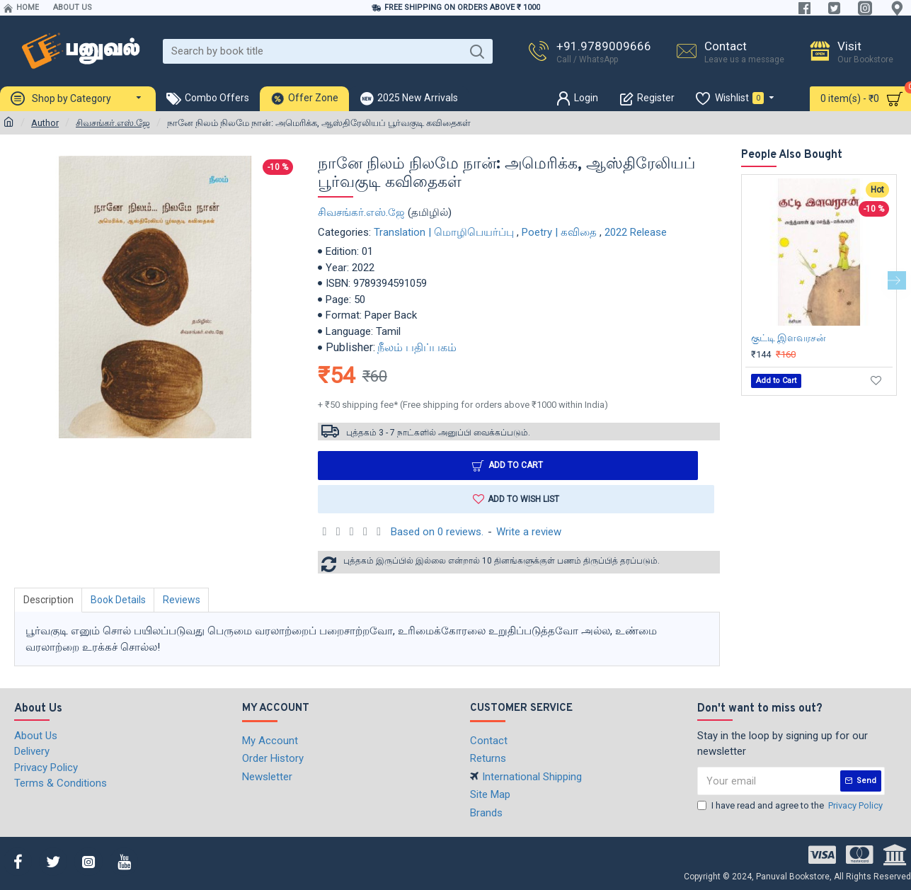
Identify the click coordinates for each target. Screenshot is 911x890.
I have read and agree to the (791, 806)
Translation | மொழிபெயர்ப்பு (444, 232)
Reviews (183, 599)
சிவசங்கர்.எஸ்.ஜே (113, 123)
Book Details (119, 599)
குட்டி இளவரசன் (788, 337)
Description (48, 599)
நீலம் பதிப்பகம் (417, 347)
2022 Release (636, 232)
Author (45, 123)
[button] (897, 280)
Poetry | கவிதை (559, 232)
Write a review (528, 532)
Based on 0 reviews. (437, 532)
